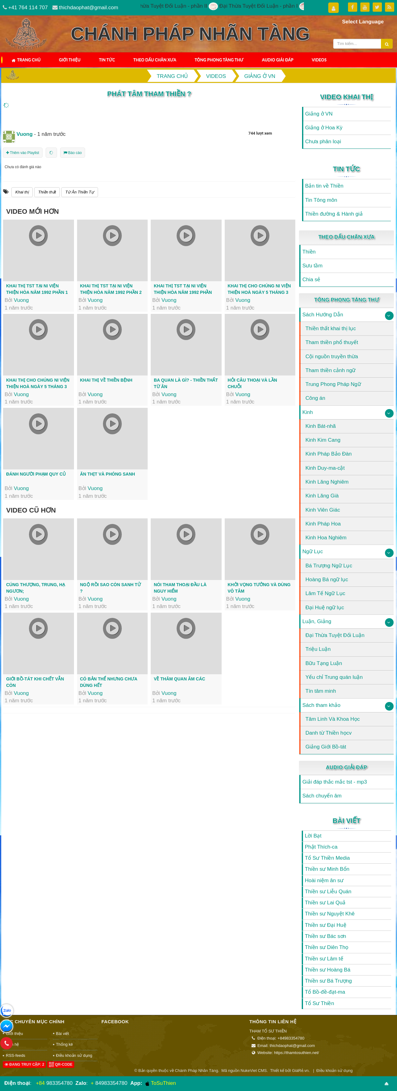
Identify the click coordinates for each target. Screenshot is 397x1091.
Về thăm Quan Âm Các (179, 678)
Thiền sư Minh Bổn (327, 869)
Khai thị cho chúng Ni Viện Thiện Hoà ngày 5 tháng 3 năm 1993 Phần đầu (259, 292)
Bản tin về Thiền (324, 186)
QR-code (60, 1064)
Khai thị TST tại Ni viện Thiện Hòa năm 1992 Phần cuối (183, 292)
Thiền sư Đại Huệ (325, 925)
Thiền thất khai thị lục (330, 328)
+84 (40, 1083)
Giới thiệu (69, 59)
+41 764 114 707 (28, 7)
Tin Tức (107, 59)
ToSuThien (160, 1083)
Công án (315, 398)
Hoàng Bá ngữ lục (326, 579)
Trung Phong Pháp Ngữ (333, 384)
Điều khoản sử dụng (74, 1055)
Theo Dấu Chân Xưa (154, 59)
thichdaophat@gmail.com (88, 7)
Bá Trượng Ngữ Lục (328, 566)
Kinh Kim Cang (322, 440)
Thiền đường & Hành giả (334, 214)
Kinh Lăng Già (322, 496)
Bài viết (346, 821)
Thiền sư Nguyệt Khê (329, 914)
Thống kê (64, 1044)
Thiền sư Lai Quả (325, 903)
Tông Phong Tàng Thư (219, 59)
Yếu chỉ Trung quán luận (334, 677)
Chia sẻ (311, 279)
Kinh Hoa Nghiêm (325, 538)
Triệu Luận (318, 649)
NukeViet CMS (254, 1070)
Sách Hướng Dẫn (322, 315)
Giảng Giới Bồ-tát (325, 747)
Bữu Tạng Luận (323, 663)
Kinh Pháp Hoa (323, 524)
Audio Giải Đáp (277, 59)
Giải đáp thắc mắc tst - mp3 (334, 782)
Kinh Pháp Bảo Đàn (328, 454)
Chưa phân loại (323, 141)
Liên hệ (12, 1044)
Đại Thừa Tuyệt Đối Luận (334, 635)
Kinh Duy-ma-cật (325, 468)
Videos (319, 59)
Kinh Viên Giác (322, 510)
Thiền (309, 252)
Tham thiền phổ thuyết (331, 342)
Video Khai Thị (346, 97)
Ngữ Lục (312, 551)
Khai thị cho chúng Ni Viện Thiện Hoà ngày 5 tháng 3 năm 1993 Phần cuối (37, 386)
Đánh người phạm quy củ (36, 474)
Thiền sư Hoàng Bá (327, 970)
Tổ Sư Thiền (319, 1003)
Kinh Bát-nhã (320, 426)
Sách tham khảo (321, 705)
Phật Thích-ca (321, 847)
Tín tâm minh (320, 691)
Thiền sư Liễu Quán (328, 891)
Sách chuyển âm (322, 796)
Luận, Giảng (316, 621)
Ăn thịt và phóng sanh (107, 474)
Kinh (307, 412)
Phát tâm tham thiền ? (149, 94)
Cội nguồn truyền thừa (331, 356)
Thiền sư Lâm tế (324, 959)
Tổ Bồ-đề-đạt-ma (325, 992)
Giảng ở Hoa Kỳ (323, 128)
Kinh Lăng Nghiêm (327, 482)
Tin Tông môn (321, 200)
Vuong (21, 300)
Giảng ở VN (319, 114)
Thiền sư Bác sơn (325, 936)
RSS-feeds (15, 1055)
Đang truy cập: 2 (24, 1064)
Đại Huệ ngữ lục (324, 607)
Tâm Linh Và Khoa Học (332, 719)
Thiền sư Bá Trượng (328, 981)
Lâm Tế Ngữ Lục (325, 593)
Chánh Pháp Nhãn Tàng (196, 1070)
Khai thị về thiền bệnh (106, 380)
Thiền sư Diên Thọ (326, 947)
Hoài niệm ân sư (324, 880)
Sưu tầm (312, 266)
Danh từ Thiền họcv (328, 733)
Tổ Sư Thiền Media (327, 858)
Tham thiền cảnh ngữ (330, 370)
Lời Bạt (313, 836)
